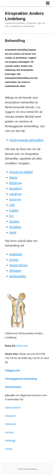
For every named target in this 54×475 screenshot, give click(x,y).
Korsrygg (15, 199)
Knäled (13, 210)
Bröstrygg (15, 182)
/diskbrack (10, 424)
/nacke (8, 448)
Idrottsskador (17, 276)
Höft (12, 204)
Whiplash (15, 270)
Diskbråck (15, 254)
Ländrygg (15, 193)
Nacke (13, 177)
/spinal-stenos (13, 407)
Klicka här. (22, 345)
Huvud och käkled (21, 171)
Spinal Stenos (18, 265)
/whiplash (10, 415)
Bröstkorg (15, 188)
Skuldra (14, 221)
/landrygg (10, 440)
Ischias (13, 259)
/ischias (9, 432)
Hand (12, 232)
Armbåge (15, 226)
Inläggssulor (12, 370)
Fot (11, 215)
